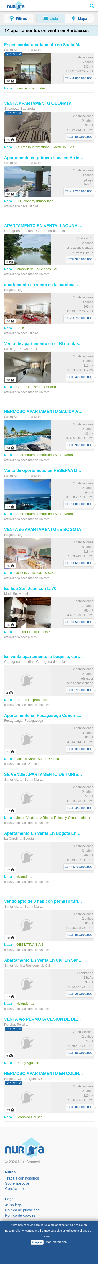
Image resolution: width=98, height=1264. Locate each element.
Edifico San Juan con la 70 (30, 588)
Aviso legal (13, 1205)
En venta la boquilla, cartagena (47, 656)
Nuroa (15, 6)
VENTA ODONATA (38, 103)
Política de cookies (20, 1215)
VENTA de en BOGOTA (42, 529)
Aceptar (37, 1242)
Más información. (56, 1241)
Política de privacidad (22, 1210)
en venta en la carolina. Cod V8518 (51, 284)
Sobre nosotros (17, 1183)
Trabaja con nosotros (22, 1178)
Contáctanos (15, 1188)
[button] (18, 18)
